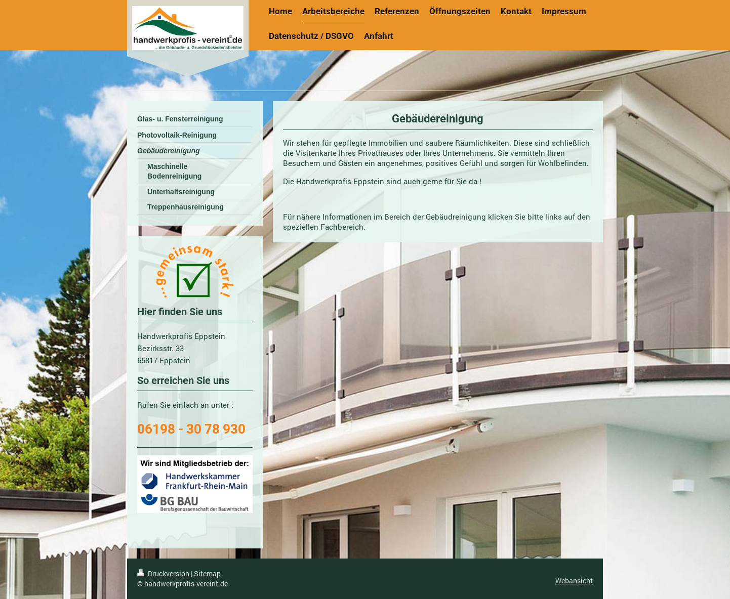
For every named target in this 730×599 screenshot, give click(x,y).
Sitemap (207, 573)
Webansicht (574, 580)
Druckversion (164, 573)
